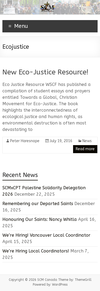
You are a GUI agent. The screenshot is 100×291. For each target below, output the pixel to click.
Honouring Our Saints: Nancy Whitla (39, 219)
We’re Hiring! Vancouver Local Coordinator (46, 235)
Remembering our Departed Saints (37, 203)
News (87, 141)
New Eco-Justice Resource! (45, 72)
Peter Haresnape (24, 141)
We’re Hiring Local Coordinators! (35, 251)
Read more (85, 149)
